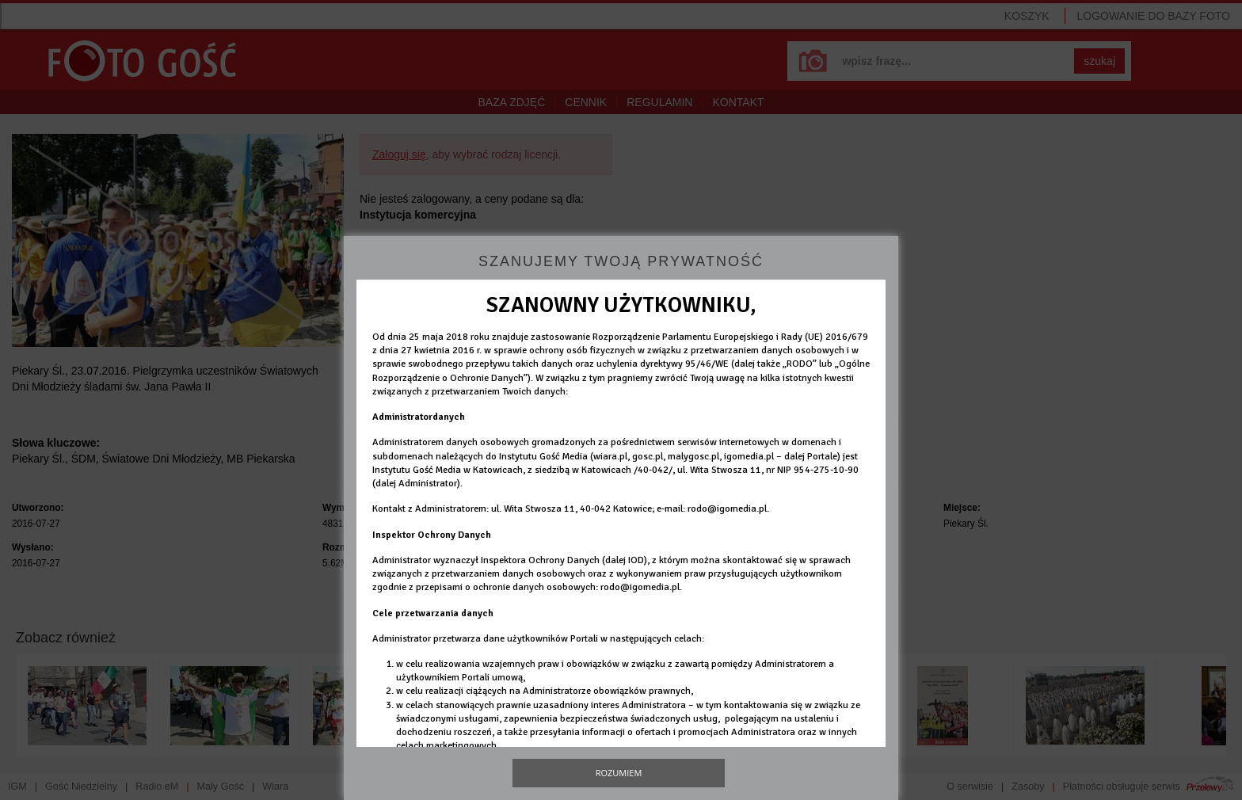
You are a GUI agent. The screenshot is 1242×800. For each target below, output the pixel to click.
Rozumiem (619, 773)
